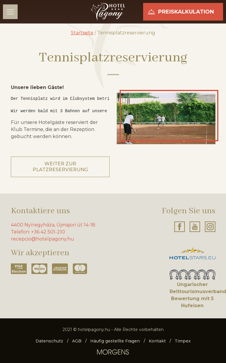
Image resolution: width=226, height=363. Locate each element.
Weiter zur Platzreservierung (60, 166)
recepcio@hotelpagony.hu (42, 239)
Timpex (183, 341)
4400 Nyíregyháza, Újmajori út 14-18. (53, 225)
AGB (76, 341)
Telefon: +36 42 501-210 (38, 232)
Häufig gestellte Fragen (115, 341)
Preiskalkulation (186, 12)
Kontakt (157, 341)
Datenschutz (49, 341)
